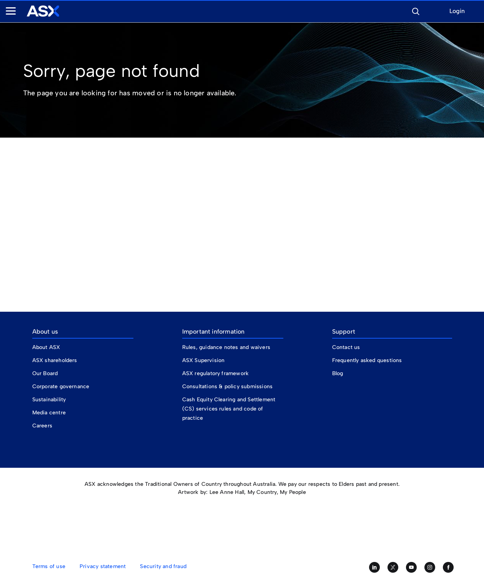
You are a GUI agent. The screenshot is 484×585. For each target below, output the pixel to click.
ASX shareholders (55, 360)
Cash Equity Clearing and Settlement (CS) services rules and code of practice (229, 408)
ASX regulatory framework (215, 373)
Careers (42, 425)
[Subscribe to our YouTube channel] (411, 567)
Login (457, 11)
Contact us (346, 347)
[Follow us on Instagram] (429, 567)
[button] (415, 10)
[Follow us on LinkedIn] (374, 567)
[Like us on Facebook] (448, 567)
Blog (337, 373)
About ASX (46, 347)
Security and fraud (163, 566)
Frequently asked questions (367, 360)
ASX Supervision (203, 360)
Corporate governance (61, 386)
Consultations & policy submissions (227, 386)
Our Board (45, 373)
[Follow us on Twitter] (393, 567)
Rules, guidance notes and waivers (226, 347)
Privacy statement (103, 566)
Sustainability (49, 399)
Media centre (49, 412)
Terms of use (48, 566)
